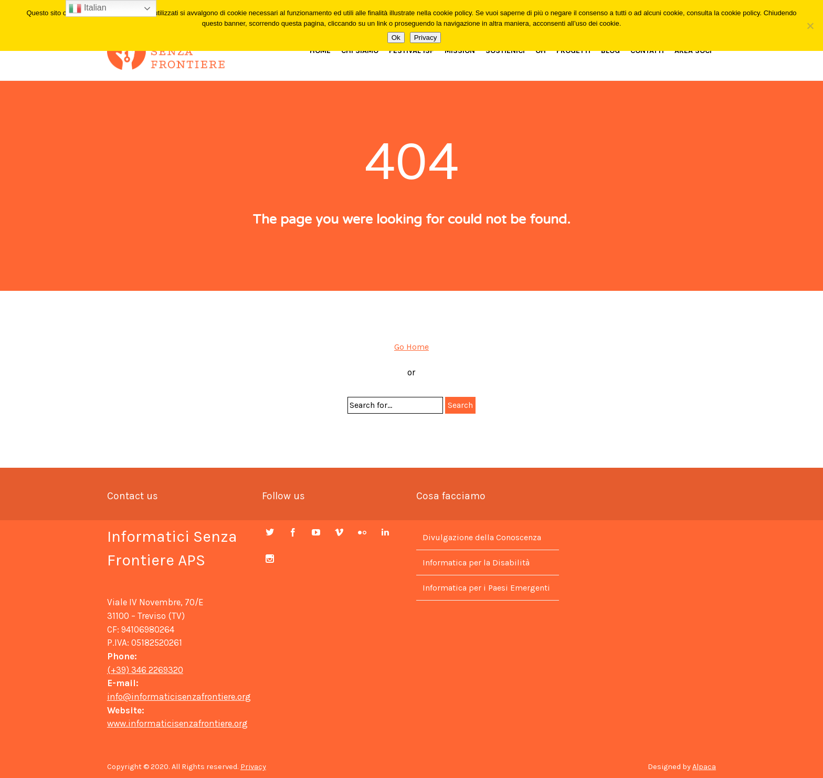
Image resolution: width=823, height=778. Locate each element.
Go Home (411, 347)
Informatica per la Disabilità (476, 562)
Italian (87, 8)
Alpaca (704, 766)
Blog (610, 50)
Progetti (573, 50)
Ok (396, 37)
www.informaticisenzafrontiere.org (177, 723)
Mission (460, 50)
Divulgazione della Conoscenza (482, 537)
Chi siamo (359, 50)
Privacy (253, 766)
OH (540, 50)
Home (320, 50)
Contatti (647, 50)
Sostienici (505, 50)
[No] (810, 25)
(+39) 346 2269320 (145, 670)
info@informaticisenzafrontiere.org (179, 696)
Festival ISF (411, 50)
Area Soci (693, 50)
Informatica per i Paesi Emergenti (486, 588)
